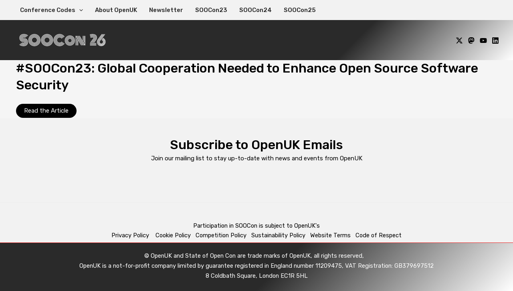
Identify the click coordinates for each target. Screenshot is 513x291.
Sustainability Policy (278, 235)
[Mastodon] (471, 40)
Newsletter (166, 10)
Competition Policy (223, 235)
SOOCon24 (255, 10)
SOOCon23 (211, 10)
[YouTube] (483, 40)
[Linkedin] (495, 40)
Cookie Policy (173, 235)
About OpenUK (116, 10)
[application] (79, 10)
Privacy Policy (131, 235)
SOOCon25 (300, 10)
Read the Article (46, 110)
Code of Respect (378, 235)
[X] (459, 40)
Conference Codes (51, 10)
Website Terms (330, 235)
